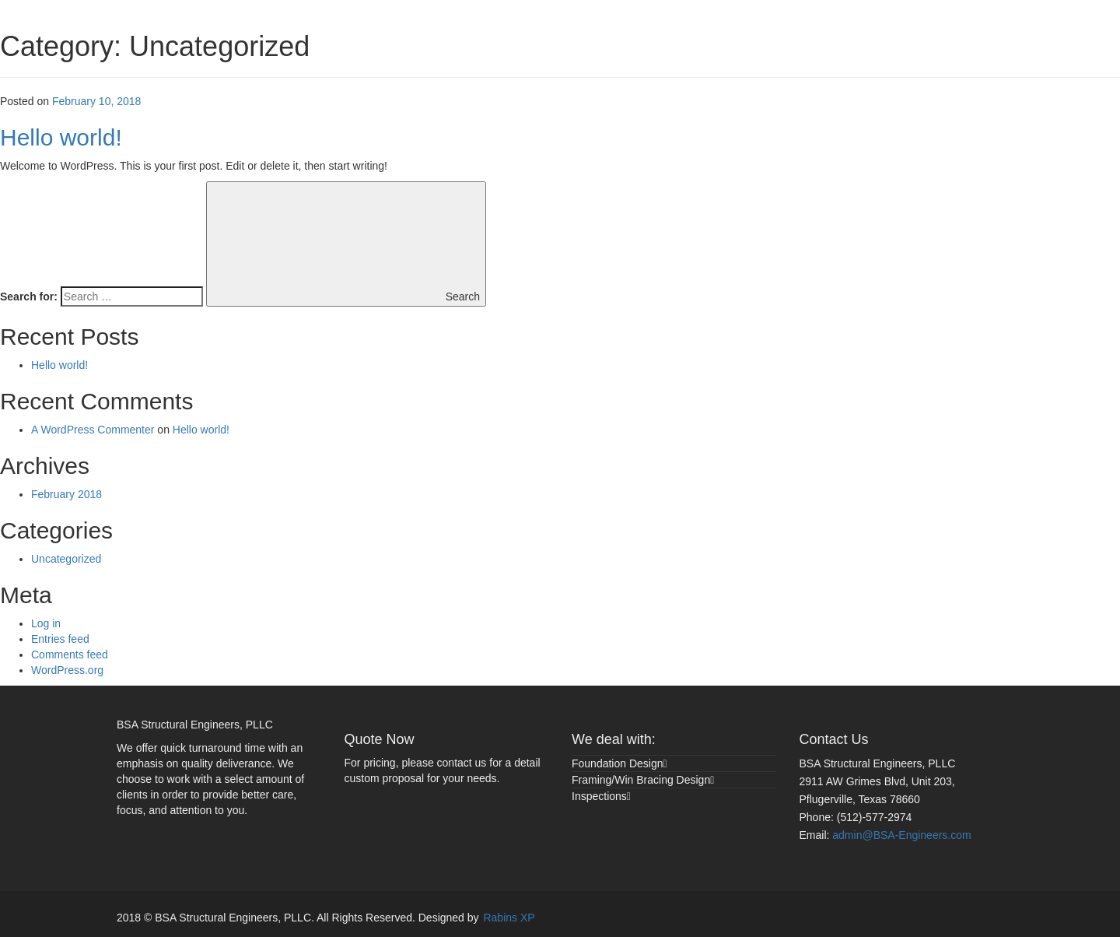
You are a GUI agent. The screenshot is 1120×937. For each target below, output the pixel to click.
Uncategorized (66, 559)
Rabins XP (508, 917)
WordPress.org (67, 670)
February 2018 (66, 494)
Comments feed (69, 654)
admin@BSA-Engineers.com (901, 835)
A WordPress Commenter (92, 429)
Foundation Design (617, 763)
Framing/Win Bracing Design (641, 780)
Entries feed (60, 639)
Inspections (599, 796)
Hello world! (61, 137)
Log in (46, 623)
